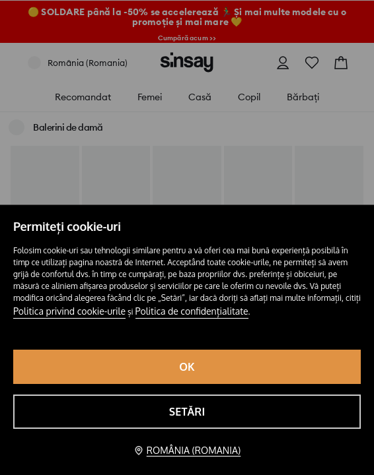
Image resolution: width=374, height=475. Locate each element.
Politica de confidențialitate (191, 311)
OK (187, 366)
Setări (187, 411)
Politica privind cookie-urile (69, 311)
